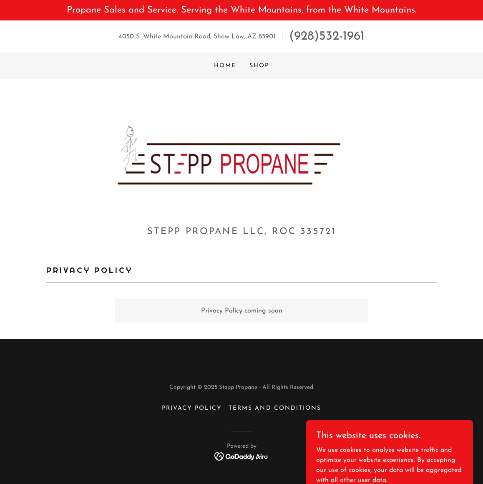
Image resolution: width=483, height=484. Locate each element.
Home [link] (225, 66)
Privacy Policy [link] (192, 408)
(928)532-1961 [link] (327, 36)
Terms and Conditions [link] (275, 408)
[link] (241, 155)
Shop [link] (259, 66)
